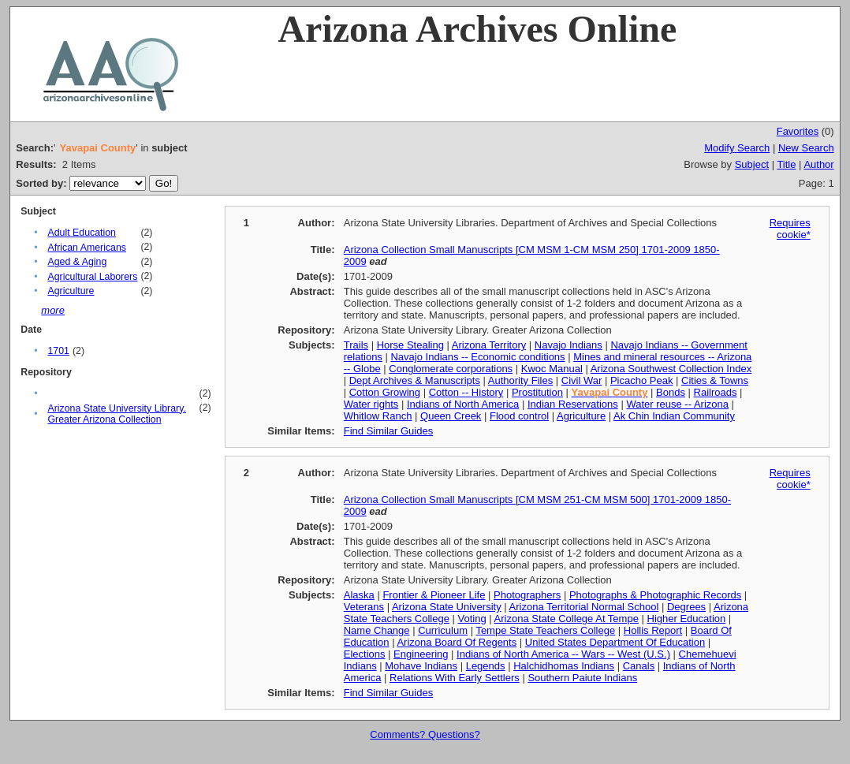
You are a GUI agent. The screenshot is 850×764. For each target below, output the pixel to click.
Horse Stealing (410, 345)
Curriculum (443, 630)
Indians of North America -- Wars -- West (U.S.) (563, 654)
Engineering (420, 654)
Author (818, 164)
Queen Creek (450, 416)
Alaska (359, 595)
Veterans (364, 607)
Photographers (527, 595)
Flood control (519, 416)
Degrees (686, 607)
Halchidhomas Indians (563, 666)
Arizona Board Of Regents (456, 642)
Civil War (581, 380)
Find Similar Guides (388, 431)
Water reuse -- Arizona (677, 404)
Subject (752, 164)
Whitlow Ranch (378, 416)
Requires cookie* (790, 228)
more (53, 310)
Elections (365, 654)
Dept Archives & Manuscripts (414, 380)
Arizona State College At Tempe (566, 618)
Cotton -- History (466, 392)
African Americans (86, 247)
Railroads (715, 392)
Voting (472, 618)
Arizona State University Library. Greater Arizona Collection (116, 414)
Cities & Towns (714, 380)
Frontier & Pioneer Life (433, 595)
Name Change (377, 630)
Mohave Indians (421, 666)
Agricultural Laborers (92, 276)
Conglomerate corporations (451, 369)
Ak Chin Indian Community (674, 416)
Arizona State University (446, 607)
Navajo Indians (568, 345)
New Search (806, 148)
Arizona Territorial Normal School (584, 607)
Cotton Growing (384, 392)
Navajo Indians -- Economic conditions (477, 357)
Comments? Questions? (424, 734)
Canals (638, 666)
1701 (58, 350)
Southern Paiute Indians (582, 678)
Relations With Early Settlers (455, 678)
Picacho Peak (641, 380)
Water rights (371, 404)
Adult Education (81, 232)
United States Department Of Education (615, 642)
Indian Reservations (573, 404)
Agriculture (70, 290)
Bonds (670, 392)
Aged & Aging (76, 261)
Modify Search (737, 148)
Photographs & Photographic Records (655, 595)
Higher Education (686, 618)
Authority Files (520, 380)
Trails (356, 345)
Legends (485, 666)
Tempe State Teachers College (545, 630)
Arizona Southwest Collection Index (671, 369)
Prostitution (537, 392)
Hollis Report (653, 630)
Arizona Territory (489, 345)
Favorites (797, 131)
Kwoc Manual (552, 369)
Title (786, 164)
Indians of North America (463, 404)
